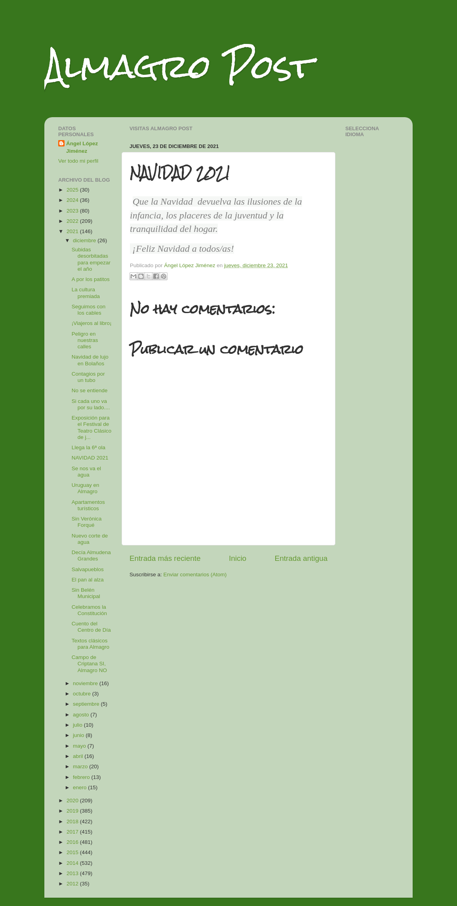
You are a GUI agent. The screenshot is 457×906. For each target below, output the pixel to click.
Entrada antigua (301, 558)
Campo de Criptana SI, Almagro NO (89, 663)
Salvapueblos (88, 569)
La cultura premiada (86, 293)
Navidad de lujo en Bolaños (90, 360)
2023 (73, 211)
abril (78, 756)
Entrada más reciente (165, 558)
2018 (73, 821)
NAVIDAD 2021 (90, 458)
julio (78, 725)
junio (79, 735)
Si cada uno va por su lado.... (91, 404)
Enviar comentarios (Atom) (195, 574)
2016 (73, 842)
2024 (73, 200)
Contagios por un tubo (88, 377)
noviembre (86, 683)
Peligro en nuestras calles (85, 340)
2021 (73, 231)
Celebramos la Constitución (89, 610)
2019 (73, 811)
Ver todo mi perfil (78, 161)
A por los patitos (91, 279)
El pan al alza (88, 580)
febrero (82, 777)
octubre (82, 694)
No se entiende (90, 390)
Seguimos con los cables (89, 310)
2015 (73, 852)
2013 (73, 873)
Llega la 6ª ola (88, 447)
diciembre (85, 240)
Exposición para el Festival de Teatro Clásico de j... (92, 427)
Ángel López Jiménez (82, 147)
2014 (73, 863)
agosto (81, 715)
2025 (73, 190)
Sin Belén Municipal (86, 593)
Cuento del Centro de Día (91, 627)
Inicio (237, 558)
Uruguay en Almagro (85, 488)
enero (80, 787)
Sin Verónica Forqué (87, 522)
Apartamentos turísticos (88, 505)
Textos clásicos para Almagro (90, 644)
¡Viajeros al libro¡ (92, 323)
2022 (73, 221)
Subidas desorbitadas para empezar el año (91, 259)
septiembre (87, 704)
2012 (73, 884)
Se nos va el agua (86, 471)
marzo (81, 766)
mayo (80, 746)
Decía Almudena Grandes (91, 555)
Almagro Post (178, 66)
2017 (73, 832)
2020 (73, 800)
